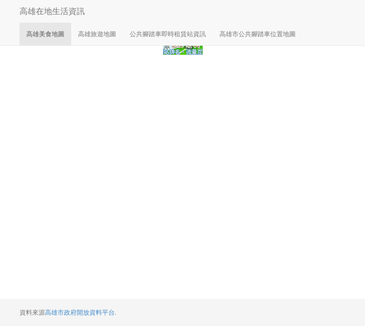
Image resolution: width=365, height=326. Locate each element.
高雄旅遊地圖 (97, 34)
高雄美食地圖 (45, 34)
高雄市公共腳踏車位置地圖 (257, 34)
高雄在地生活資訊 (52, 11)
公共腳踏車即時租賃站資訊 (168, 34)
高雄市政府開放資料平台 (80, 312)
